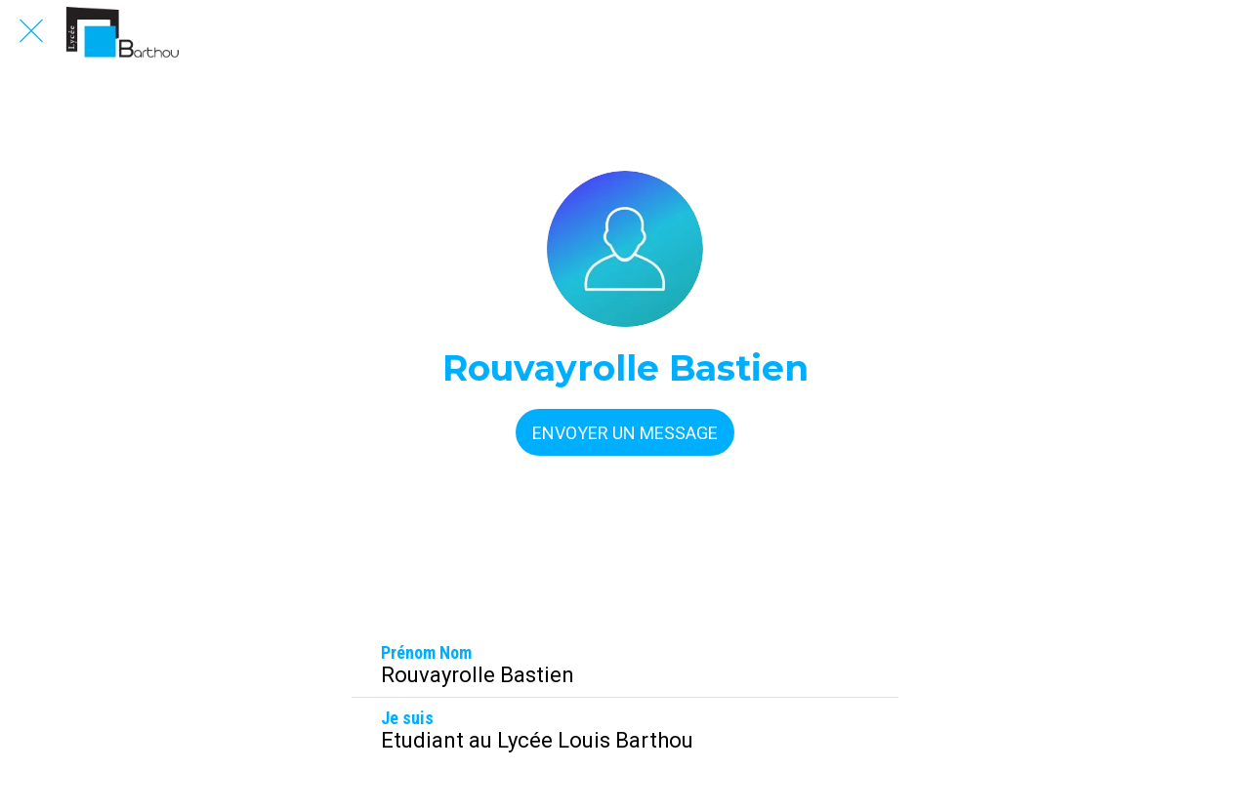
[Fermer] (31, 31)
